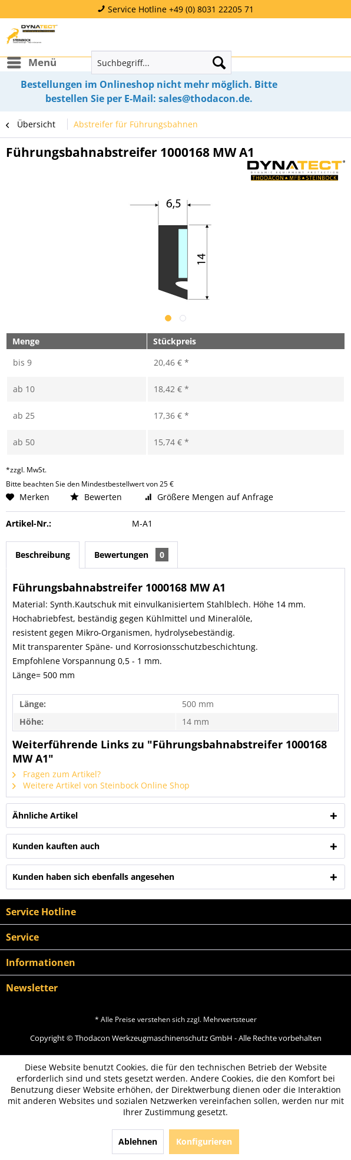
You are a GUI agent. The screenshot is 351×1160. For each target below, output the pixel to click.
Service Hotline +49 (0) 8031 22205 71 (175, 9)
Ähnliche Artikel (45, 815)
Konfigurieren (204, 1141)
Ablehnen (137, 1141)
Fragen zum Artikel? (56, 774)
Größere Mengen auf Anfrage (209, 496)
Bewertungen (131, 554)
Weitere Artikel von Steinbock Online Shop (101, 785)
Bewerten (97, 496)
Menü (32, 61)
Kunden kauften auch (56, 846)
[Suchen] (219, 62)
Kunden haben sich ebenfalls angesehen (93, 876)
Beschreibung (42, 554)
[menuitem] (31, 62)
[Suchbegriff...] (161, 62)
